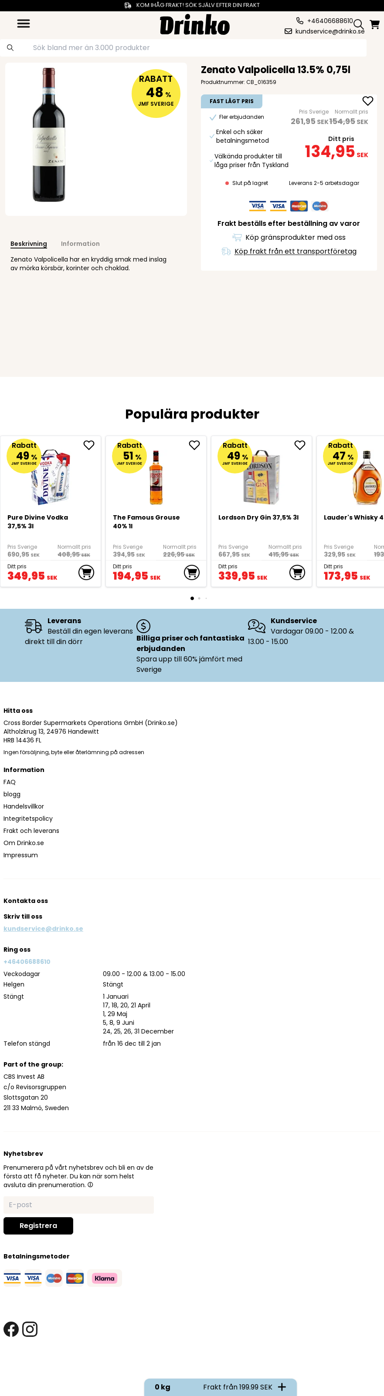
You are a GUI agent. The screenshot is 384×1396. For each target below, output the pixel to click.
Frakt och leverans (31, 830)
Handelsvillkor (23, 806)
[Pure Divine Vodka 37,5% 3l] (50, 474)
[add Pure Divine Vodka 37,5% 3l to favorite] (92, 445)
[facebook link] (11, 1329)
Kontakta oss (25, 900)
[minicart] (375, 24)
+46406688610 (27, 961)
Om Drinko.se (23, 843)
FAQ (9, 782)
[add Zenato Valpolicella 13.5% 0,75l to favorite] (368, 101)
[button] (90, 1184)
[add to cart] (86, 573)
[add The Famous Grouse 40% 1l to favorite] (197, 445)
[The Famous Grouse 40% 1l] (156, 474)
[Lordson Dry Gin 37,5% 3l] (261, 474)
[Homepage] (195, 23)
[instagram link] (29, 1329)
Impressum (20, 855)
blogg (11, 794)
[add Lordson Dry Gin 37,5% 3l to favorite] (303, 445)
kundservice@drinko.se (43, 928)
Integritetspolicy (28, 818)
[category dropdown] (23, 23)
